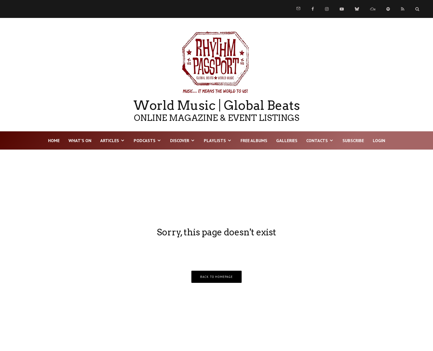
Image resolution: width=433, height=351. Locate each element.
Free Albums (254, 140)
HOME (54, 140)
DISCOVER (179, 140)
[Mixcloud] (373, 9)
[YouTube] (341, 9)
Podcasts (144, 140)
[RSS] (402, 9)
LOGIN (379, 140)
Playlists (215, 140)
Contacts (317, 140)
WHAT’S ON (79, 140)
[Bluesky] (357, 9)
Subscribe (353, 140)
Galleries (286, 140)
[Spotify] (388, 9)
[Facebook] (313, 9)
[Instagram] (327, 9)
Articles (109, 140)
